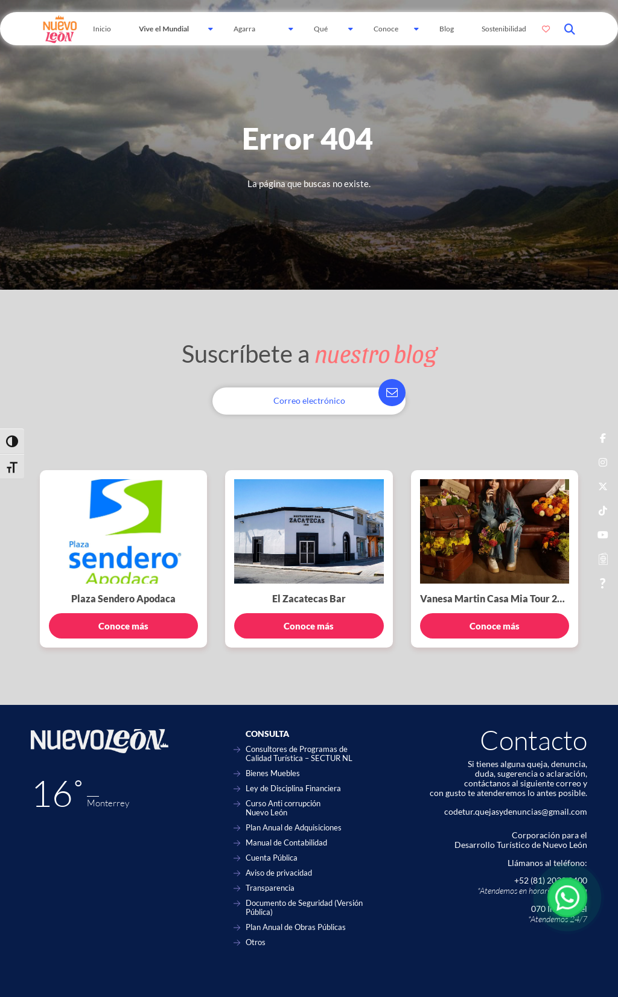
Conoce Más (386, 34)
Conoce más (123, 625)
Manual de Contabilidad (286, 842)
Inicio (102, 28)
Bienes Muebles (273, 773)
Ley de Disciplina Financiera (293, 788)
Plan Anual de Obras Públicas (296, 927)
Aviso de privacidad (279, 873)
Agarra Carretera (249, 34)
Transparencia (270, 888)
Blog (446, 28)
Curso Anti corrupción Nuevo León (283, 808)
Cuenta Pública (272, 857)
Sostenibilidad (504, 28)
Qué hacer (323, 34)
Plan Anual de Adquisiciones (294, 827)
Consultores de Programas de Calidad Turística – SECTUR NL (299, 754)
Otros (256, 942)
